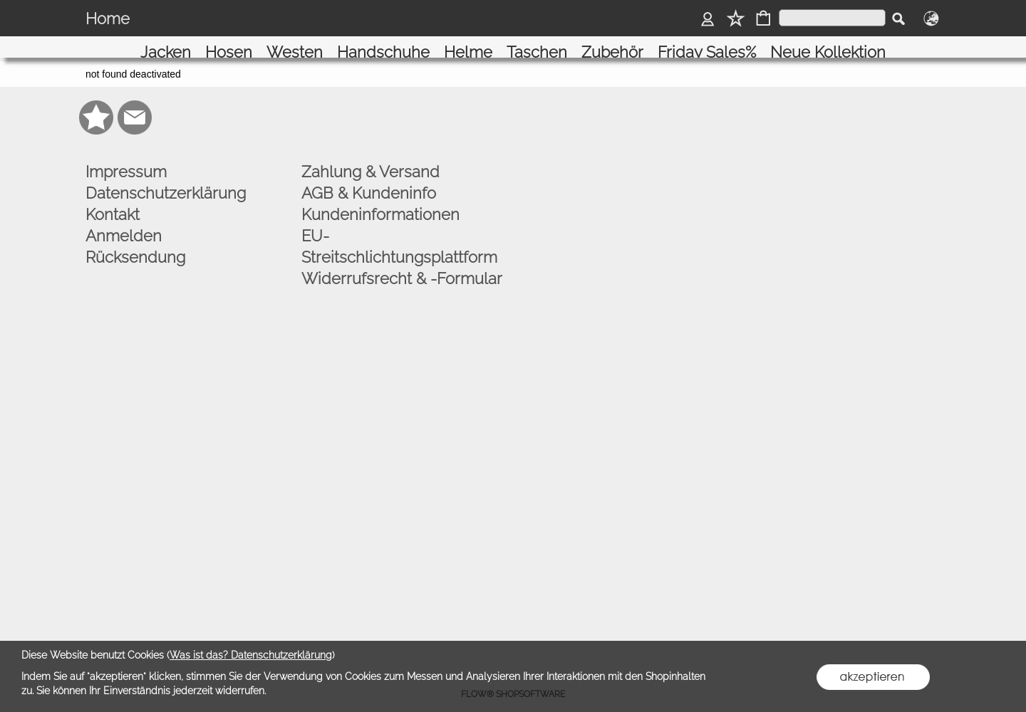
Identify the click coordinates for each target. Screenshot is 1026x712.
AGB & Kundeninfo (368, 178)
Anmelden (124, 221)
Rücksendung (135, 243)
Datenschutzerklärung (166, 178)
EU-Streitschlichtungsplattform (399, 232)
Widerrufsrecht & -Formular (401, 264)
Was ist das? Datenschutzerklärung (251, 655)
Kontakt (113, 200)
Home (108, 18)
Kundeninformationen (380, 200)
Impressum (126, 157)
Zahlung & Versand (370, 157)
